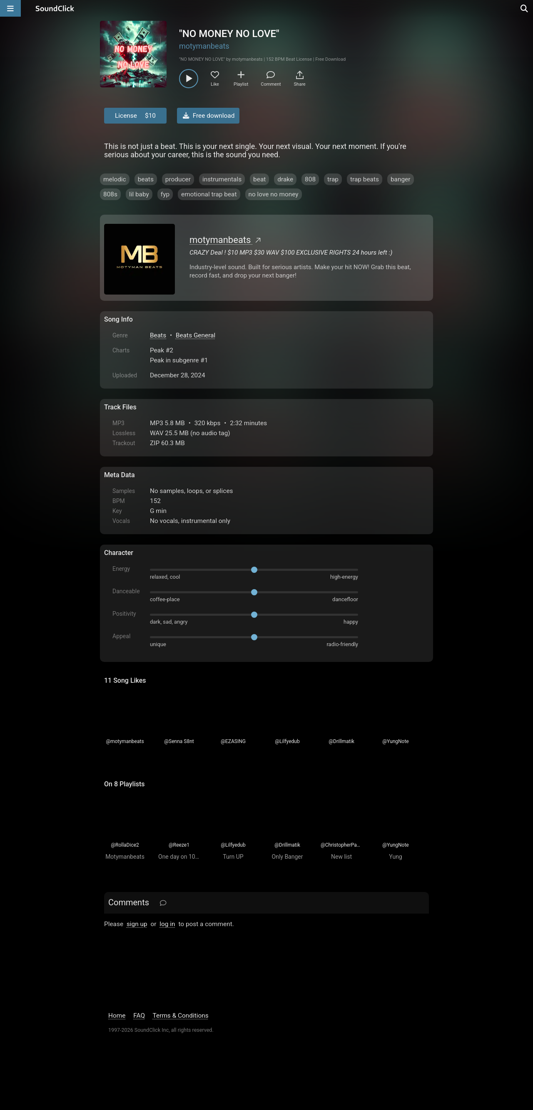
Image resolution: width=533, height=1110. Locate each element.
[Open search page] (524, 8)
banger (401, 179)
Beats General (195, 335)
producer (178, 179)
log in (167, 924)
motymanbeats (204, 46)
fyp (165, 194)
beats (146, 179)
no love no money (274, 194)
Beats (158, 335)
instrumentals (222, 179)
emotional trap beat (209, 194)
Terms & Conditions (181, 1015)
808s (110, 194)
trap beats (364, 179)
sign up (137, 924)
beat (259, 179)
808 (310, 179)
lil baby (139, 194)
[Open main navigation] (10, 8)
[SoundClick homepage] (55, 8)
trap (333, 179)
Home (116, 1015)
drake (285, 179)
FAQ (139, 1015)
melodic (114, 179)
